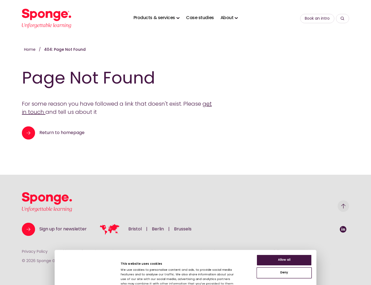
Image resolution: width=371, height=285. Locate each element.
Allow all (325, 210)
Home (30, 50)
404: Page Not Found (65, 50)
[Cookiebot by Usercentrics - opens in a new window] (35, 274)
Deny (325, 228)
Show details (108, 265)
